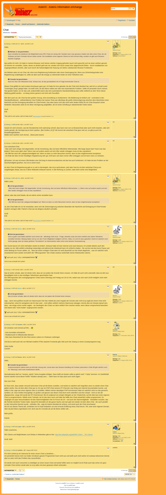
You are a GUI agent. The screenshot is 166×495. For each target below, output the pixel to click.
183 (119, 358)
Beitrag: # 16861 (10, 44)
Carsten (115, 330)
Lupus (115, 431)
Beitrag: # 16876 (10, 288)
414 (119, 334)
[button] (130, 37)
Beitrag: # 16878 (10, 357)
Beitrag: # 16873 (10, 229)
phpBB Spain (71, 485)
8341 (119, 53)
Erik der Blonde (37, 116)
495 (119, 436)
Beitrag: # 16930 (10, 450)
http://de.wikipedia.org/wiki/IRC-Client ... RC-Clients (74, 434)
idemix (115, 235)
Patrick (115, 354)
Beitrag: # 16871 (10, 178)
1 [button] (132, 37)
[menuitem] (17, 20)
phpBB (63, 483)
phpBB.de (77, 487)
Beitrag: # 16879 (10, 426)
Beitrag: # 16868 (10, 143)
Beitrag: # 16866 (10, 124)
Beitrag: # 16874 (10, 269)
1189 (119, 240)
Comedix (14, 32)
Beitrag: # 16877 (10, 324)
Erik (114, 48)
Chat (6, 29)
